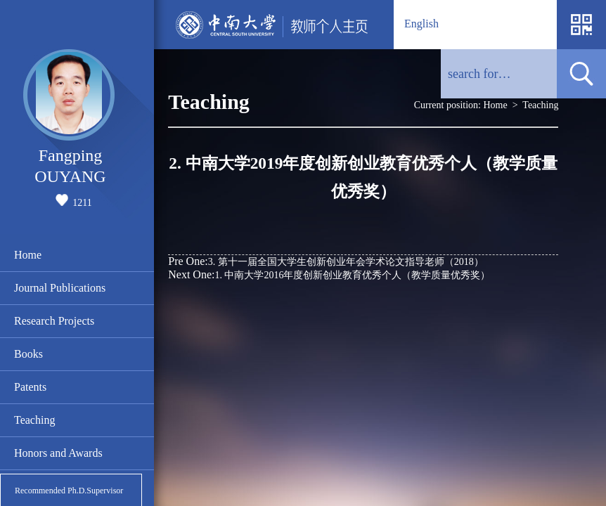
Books (28, 354)
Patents (30, 387)
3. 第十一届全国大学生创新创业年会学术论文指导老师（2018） (325, 261)
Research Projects (54, 321)
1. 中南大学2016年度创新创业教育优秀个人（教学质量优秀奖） (329, 274)
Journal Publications (59, 288)
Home (27, 255)
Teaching (34, 420)
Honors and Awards (58, 453)
